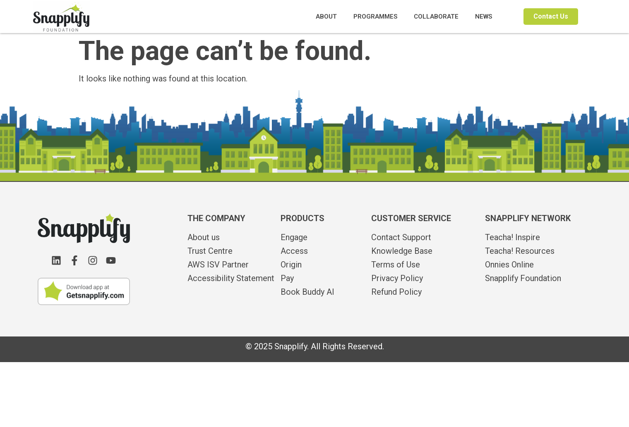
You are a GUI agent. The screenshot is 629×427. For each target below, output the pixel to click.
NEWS (483, 16)
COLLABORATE (436, 16)
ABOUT (326, 16)
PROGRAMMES (375, 16)
